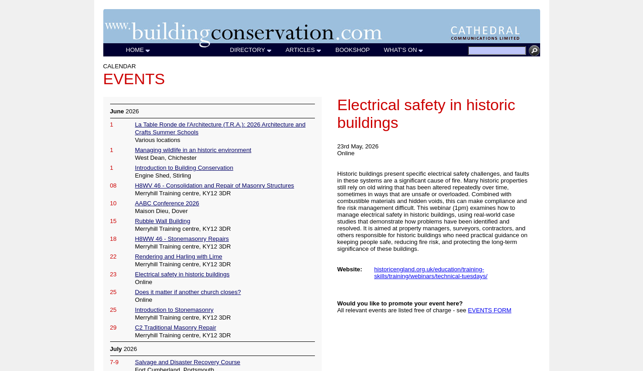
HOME (138, 49)
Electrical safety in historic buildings (182, 274)
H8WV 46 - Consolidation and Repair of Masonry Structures (214, 185)
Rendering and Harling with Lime (179, 256)
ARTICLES (304, 49)
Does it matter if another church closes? (188, 292)
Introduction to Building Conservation (184, 167)
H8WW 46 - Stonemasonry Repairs (182, 238)
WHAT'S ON (404, 49)
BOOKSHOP (352, 49)
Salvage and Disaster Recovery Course (187, 362)
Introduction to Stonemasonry (174, 309)
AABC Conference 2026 (167, 203)
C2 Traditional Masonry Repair (176, 327)
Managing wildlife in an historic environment (193, 150)
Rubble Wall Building (162, 221)
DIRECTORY (251, 49)
